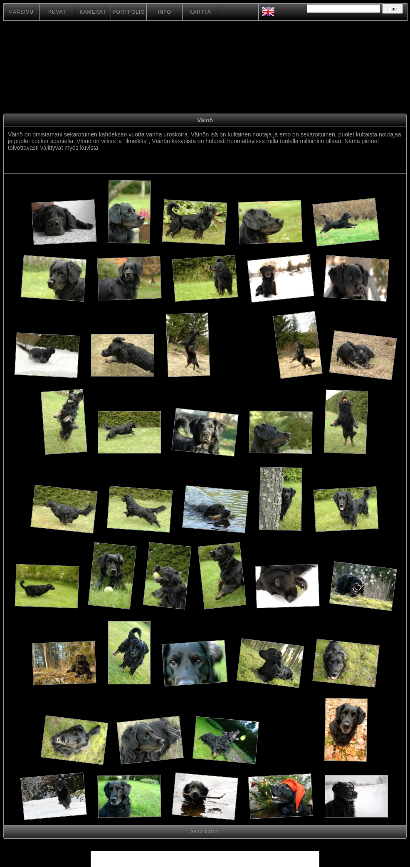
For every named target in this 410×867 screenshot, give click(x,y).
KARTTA (200, 12)
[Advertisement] (243, 357)
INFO (164, 12)
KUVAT (57, 12)
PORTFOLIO (128, 12)
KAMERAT (92, 12)
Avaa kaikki (205, 832)
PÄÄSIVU (21, 12)
